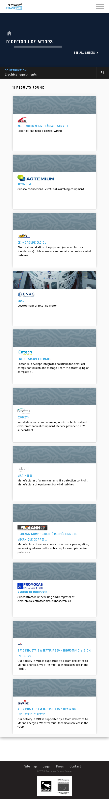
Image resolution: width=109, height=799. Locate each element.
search (102, 72)
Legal (46, 766)
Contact (75, 766)
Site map (30, 766)
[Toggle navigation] (100, 6)
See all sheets (87, 52)
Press (60, 766)
